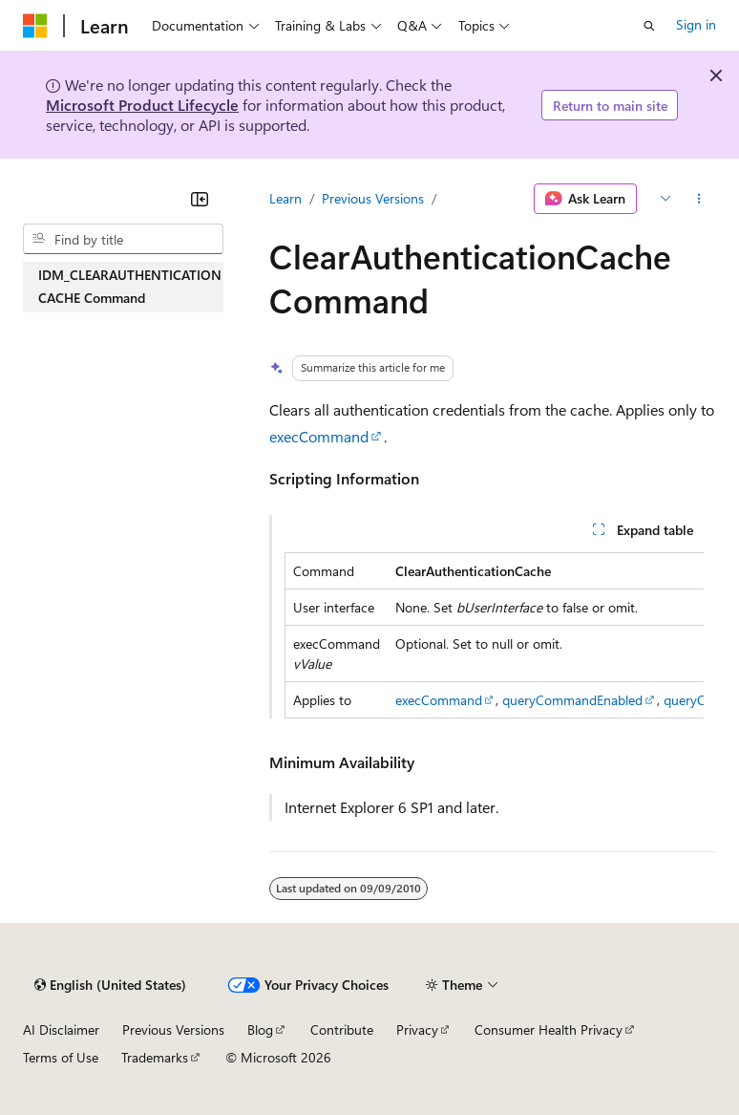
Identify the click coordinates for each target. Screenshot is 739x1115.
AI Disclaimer (61, 1029)
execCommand (319, 436)
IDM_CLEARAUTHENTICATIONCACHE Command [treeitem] (130, 287)
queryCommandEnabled (572, 700)
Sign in (696, 24)
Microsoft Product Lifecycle (142, 105)
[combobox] (123, 239)
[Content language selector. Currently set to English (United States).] (110, 985)
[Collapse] (199, 199)
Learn (285, 198)
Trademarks (154, 1057)
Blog (260, 1029)
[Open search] (649, 26)
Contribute (341, 1029)
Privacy (417, 1029)
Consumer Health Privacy (549, 1029)
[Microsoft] (35, 25)
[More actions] (699, 198)
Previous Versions (373, 198)
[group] (494, 635)
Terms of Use (60, 1057)
